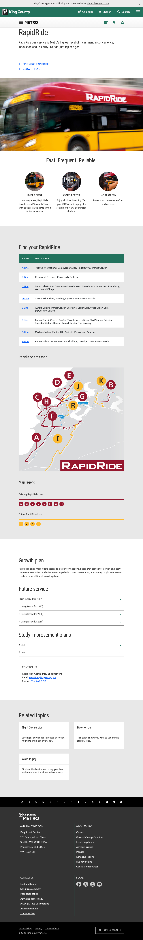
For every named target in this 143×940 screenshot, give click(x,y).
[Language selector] (105, 12)
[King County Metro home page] (30, 816)
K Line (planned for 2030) (70, 614)
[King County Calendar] (85, 12)
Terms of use (52, 928)
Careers (80, 832)
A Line (70, 645)
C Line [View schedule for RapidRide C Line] (25, 286)
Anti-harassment (29, 908)
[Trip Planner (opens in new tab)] (114, 22)
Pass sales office (29, 893)
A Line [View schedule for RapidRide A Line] (25, 267)
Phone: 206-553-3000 (32, 846)
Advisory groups (84, 846)
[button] (139, 3)
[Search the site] (124, 12)
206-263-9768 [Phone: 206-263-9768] (38, 681)
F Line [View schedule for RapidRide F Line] (25, 320)
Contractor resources (87, 866)
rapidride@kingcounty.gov (42, 677)
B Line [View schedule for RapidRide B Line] (25, 277)
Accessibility (25, 928)
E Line (70, 653)
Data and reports (85, 856)
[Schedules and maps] (106, 22)
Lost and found (28, 884)
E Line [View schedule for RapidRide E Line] (25, 307)
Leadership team (85, 842)
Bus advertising (84, 861)
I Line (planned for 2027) (70, 599)
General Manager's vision (89, 837)
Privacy (38, 928)
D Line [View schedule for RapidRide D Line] (25, 298)
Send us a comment (30, 888)
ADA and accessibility (31, 898)
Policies (80, 851)
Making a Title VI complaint (34, 903)
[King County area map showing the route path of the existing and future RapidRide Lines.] (71, 420)
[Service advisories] (122, 22)
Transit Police (27, 913)
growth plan (31, 68)
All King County (110, 930)
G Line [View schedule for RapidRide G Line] (25, 332)
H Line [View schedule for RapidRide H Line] (25, 341)
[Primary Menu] (138, 12)
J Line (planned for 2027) (70, 607)
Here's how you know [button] (98, 3)
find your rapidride (36, 64)
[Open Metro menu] (22, 23)
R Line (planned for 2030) (70, 622)
